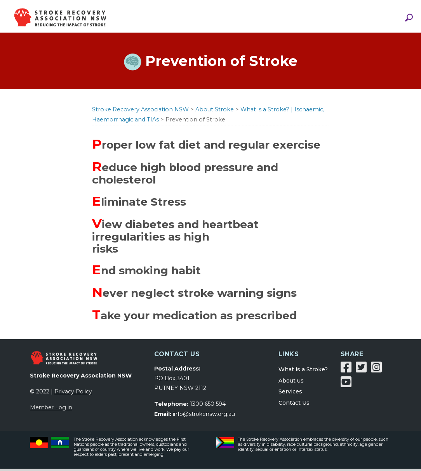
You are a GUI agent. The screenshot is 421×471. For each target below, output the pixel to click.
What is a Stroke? (303, 371)
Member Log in (51, 409)
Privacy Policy (73, 393)
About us (291, 382)
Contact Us (294, 405)
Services (290, 394)
